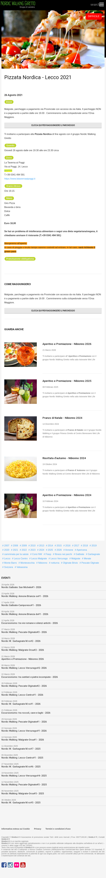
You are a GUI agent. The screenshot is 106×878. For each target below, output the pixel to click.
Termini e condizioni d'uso (57, 828)
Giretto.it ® (92, 837)
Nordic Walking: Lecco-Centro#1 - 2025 (22, 757)
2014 (50, 545)
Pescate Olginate (90, 562)
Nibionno (42, 562)
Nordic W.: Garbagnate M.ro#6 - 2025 (20, 766)
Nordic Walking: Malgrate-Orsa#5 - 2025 (22, 793)
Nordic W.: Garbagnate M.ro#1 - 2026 (20, 703)
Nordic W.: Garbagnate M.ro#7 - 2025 (20, 748)
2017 (76, 545)
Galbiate (79, 554)
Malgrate (75, 558)
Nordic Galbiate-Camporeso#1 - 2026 (21, 604)
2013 (41, 545)
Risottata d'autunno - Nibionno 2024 (64, 457)
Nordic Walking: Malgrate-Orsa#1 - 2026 (22, 739)
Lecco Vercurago (59, 558)
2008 (15, 545)
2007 (6, 545)
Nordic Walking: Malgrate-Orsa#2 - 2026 (22, 649)
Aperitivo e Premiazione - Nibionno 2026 (66, 343)
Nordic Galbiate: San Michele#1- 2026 (21, 586)
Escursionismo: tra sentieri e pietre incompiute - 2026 (29, 676)
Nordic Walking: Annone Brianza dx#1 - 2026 (24, 613)
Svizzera (8, 566)
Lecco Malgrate (39, 558)
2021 (15, 549)
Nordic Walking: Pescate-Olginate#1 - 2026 (24, 721)
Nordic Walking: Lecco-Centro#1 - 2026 (22, 694)
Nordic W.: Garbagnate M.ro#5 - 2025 (20, 802)
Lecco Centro (20, 558)
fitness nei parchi (63, 554)
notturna (54, 562)
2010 (33, 545)
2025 (50, 549)
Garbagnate (93, 554)
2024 (41, 549)
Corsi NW (37, 554)
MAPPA (8, 170)
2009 (24, 545)
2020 (6, 549)
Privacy (37, 828)
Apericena (81, 549)
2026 (59, 549)
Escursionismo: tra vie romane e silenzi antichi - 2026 (29, 622)
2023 (33, 549)
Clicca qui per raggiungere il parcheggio (53, 125)
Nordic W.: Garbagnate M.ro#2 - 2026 (20, 640)
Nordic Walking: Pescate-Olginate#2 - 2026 (24, 685)
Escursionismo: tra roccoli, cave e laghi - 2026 (25, 712)
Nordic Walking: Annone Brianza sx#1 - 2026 (24, 595)
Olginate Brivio (70, 562)
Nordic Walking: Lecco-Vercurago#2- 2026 (24, 667)
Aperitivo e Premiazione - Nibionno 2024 (66, 494)
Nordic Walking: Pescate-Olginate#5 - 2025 (24, 784)
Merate (87, 558)
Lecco (7, 558)
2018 (85, 545)
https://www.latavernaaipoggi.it (19, 178)
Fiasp (48, 554)
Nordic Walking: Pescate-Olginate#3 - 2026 (24, 631)
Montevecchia (27, 562)
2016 (67, 545)
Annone (69, 549)
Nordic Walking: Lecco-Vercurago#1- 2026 (24, 730)
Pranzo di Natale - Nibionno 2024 (62, 417)
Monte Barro (10, 562)
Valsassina (22, 566)
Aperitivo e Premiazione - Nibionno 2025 (66, 380)
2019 (94, 545)
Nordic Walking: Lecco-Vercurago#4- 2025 (24, 775)
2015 (59, 545)
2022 (24, 549)
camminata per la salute (16, 554)
